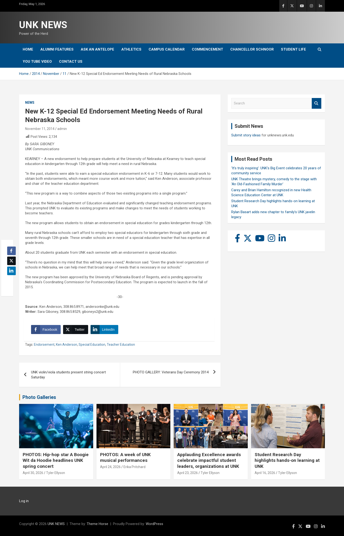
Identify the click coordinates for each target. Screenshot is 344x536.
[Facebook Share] (46, 329)
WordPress (154, 524)
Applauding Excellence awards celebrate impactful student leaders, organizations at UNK (209, 460)
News (29, 102)
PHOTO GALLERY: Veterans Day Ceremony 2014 (171, 372)
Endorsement (44, 344)
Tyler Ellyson (55, 473)
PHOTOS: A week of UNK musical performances (125, 457)
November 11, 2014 (39, 129)
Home (28, 49)
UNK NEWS (43, 25)
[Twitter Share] (75, 329)
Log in (24, 501)
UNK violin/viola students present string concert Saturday (68, 374)
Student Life (293, 49)
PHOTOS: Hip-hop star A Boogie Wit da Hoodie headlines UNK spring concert (56, 460)
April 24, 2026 (110, 467)
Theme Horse (97, 524)
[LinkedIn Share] (104, 329)
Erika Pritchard (134, 467)
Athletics (131, 49)
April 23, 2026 (187, 473)
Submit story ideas (246, 135)
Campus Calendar (167, 49)
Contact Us (70, 61)
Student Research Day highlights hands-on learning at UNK (287, 460)
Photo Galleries (39, 397)
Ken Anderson (66, 344)
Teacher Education (121, 344)
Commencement (207, 49)
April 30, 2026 (33, 473)
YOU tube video (37, 61)
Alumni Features (57, 49)
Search (316, 103)
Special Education (92, 344)
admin (62, 129)
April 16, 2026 (265, 473)
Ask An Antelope (97, 49)
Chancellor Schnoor (252, 49)
